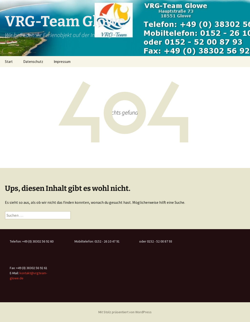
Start (9, 61)
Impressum (62, 61)
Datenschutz (33, 61)
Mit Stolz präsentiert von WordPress (125, 312)
